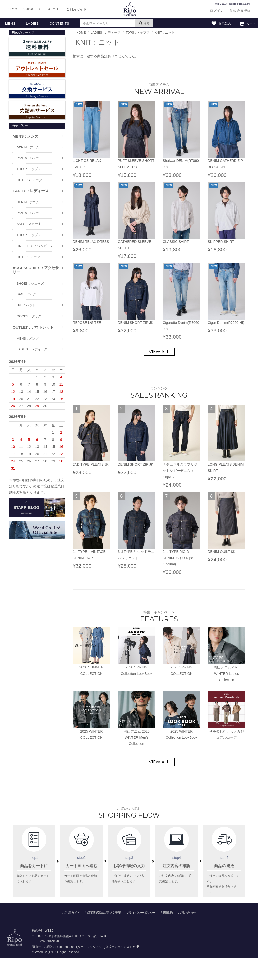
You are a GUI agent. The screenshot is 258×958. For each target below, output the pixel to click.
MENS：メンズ (28, 338)
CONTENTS (59, 23)
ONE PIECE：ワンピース (35, 246)
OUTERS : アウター (31, 180)
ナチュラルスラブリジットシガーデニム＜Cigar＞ (180, 470)
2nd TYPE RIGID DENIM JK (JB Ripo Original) (178, 558)
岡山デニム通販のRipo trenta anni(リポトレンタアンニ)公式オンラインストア (85, 947)
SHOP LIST (32, 9)
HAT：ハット (26, 305)
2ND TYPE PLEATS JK (91, 464)
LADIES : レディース (106, 32)
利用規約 (167, 912)
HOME (81, 32)
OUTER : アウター (30, 257)
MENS (10, 23)
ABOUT (54, 9)
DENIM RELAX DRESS (91, 242)
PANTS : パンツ (28, 158)
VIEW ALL (159, 351)
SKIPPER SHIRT (221, 242)
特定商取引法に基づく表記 (103, 912)
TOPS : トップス (29, 169)
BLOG (12, 9)
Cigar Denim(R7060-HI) (226, 323)
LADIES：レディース (32, 349)
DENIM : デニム (28, 147)
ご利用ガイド (76, 9)
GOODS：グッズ (29, 316)
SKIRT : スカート (29, 224)
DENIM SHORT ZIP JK (135, 323)
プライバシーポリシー (141, 912)
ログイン (217, 10)
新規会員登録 (240, 10)
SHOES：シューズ (30, 283)
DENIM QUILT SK (221, 551)
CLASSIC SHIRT (176, 242)
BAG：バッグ (26, 294)
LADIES (32, 23)
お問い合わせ (187, 912)
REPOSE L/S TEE (87, 323)
